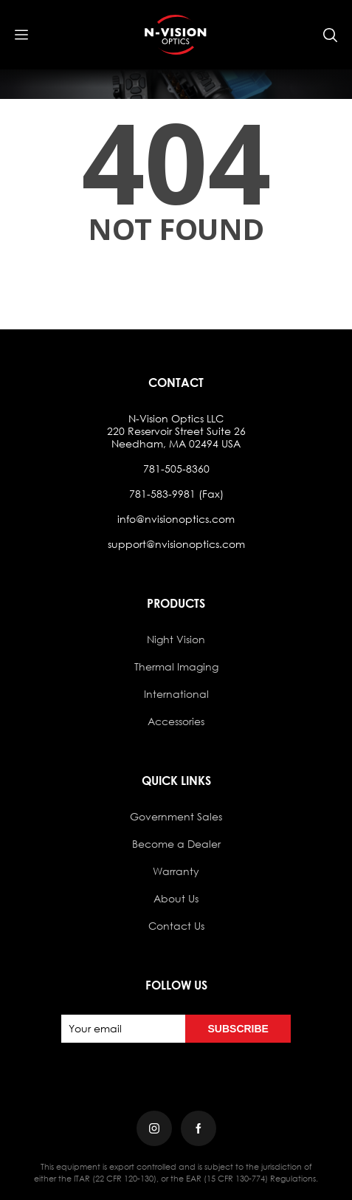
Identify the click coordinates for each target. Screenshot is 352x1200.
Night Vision (176, 639)
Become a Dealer (176, 843)
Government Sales (176, 816)
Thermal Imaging (176, 666)
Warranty (176, 871)
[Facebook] (198, 1128)
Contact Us (176, 925)
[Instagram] (154, 1128)
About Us (176, 898)
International (176, 694)
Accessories (176, 721)
